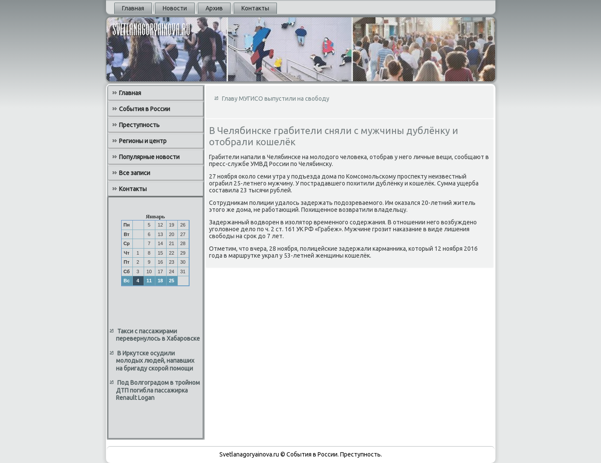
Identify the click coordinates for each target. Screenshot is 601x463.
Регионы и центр (143, 140)
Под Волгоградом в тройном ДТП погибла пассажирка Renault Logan (158, 390)
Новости (175, 8)
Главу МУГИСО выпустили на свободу (275, 98)
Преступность (139, 124)
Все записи (134, 172)
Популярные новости (149, 156)
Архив (214, 8)
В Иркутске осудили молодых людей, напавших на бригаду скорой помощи (155, 361)
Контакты (255, 8)
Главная (133, 8)
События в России (144, 108)
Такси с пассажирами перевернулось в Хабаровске (158, 335)
